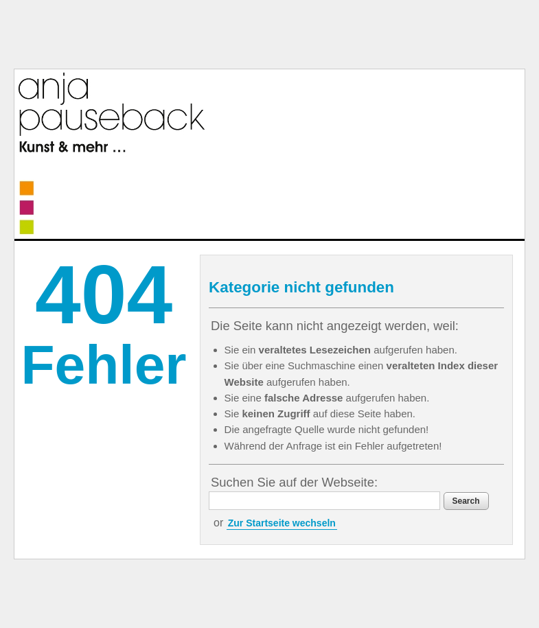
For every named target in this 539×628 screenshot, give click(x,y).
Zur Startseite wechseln (282, 522)
